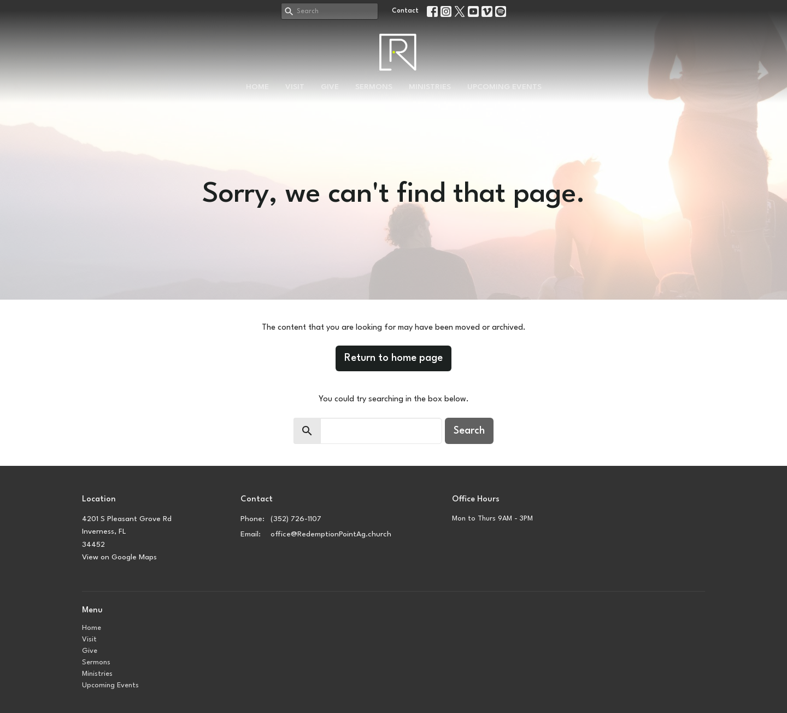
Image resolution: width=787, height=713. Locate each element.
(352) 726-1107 (296, 519)
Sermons (373, 87)
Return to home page (393, 358)
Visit (294, 87)
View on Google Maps (119, 557)
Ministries (430, 87)
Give (330, 87)
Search (469, 431)
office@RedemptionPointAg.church (331, 534)
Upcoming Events (504, 87)
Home (257, 87)
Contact (405, 11)
